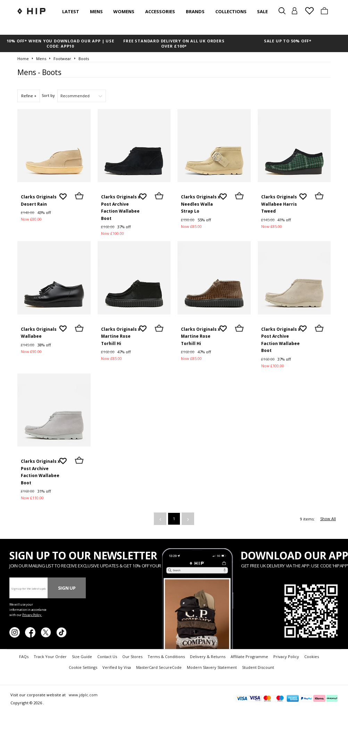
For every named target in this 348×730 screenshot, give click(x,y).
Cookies (311, 656)
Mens (96, 11)
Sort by (48, 95)
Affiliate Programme (249, 656)
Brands (195, 11)
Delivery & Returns (207, 656)
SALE (262, 11)
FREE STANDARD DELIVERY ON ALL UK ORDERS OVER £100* (173, 43)
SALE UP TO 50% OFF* (288, 40)
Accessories (160, 11)
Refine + (28, 95)
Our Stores (132, 656)
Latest (70, 11)
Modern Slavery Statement (212, 667)
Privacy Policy (286, 656)
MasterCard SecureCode (159, 667)
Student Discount (258, 667)
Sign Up (67, 588)
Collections (231, 11)
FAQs (23, 656)
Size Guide (82, 656)
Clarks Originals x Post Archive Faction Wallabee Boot (120, 207)
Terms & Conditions (166, 656)
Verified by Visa (116, 667)
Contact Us (107, 656)
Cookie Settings (83, 667)
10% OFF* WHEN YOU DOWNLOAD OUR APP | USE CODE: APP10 (60, 43)
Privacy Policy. (32, 615)
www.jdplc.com (83, 694)
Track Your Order (50, 656)
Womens (123, 11)
